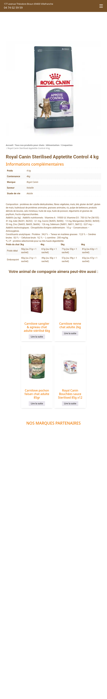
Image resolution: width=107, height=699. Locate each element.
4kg (28, 176)
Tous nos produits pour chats (29, 145)
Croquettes (67, 145)
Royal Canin (32, 182)
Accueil (9, 145)
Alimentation (52, 145)
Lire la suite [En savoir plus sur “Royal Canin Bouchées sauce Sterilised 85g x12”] (53, 407)
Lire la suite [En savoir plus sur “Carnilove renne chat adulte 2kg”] (53, 333)
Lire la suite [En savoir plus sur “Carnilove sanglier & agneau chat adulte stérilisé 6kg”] (22, 340)
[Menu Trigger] (101, 6)
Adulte (30, 193)
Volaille (30, 187)
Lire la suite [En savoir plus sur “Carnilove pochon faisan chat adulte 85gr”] (85, 336)
